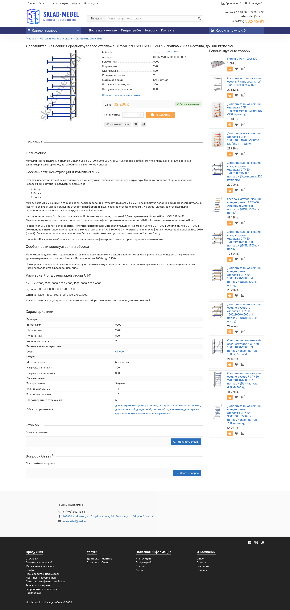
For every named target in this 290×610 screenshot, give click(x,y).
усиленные (176, 409)
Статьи (140, 566)
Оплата (43, 3)
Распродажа (92, 3)
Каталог (53, 29)
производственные (188, 405)
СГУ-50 (119, 351)
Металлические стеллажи (56, 38)
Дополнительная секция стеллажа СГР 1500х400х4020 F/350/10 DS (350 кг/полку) (244, 138)
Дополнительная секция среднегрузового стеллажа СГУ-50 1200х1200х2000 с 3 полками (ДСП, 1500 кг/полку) (244, 240)
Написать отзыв (186, 441)
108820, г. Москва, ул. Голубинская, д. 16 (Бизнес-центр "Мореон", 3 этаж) (109, 516)
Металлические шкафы (40, 566)
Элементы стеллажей (39, 562)
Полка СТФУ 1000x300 (242, 58)
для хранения (167, 405)
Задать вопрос (187, 472)
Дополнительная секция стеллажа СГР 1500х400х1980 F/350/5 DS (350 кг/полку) (244, 109)
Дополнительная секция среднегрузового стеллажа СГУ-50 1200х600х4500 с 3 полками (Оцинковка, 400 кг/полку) (244, 171)
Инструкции (60, 3)
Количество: (112, 114)
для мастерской (125, 409)
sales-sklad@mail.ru (75, 521)
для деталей (143, 409)
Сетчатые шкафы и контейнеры (45, 581)
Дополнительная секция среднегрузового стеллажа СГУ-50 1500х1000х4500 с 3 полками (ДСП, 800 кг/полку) (244, 313)
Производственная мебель (43, 573)
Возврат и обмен (97, 562)
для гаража (191, 409)
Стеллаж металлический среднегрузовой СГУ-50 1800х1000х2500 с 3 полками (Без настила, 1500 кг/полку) (244, 347)
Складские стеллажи (89, 38)
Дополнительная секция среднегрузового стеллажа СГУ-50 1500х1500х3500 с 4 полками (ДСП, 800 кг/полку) (244, 276)
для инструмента (126, 405)
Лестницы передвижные (41, 577)
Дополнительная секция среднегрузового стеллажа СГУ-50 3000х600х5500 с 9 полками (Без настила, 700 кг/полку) (244, 414)
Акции (76, 3)
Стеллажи (32, 558)
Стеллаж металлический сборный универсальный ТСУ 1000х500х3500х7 (244, 81)
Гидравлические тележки (41, 589)
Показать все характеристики (121, 95)
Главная (31, 38)
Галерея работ (131, 30)
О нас (31, 3)
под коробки (160, 409)
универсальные (147, 405)
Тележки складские (38, 585)
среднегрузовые (159, 413)
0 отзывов (173, 51)
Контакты (168, 30)
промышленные (138, 413)
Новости (151, 30)
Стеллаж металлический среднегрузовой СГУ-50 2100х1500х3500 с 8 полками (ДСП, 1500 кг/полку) (244, 205)
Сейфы (30, 569)
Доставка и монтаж (103, 30)
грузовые (121, 413)
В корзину (160, 115)
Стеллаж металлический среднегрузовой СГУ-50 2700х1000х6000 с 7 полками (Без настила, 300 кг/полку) (244, 380)
